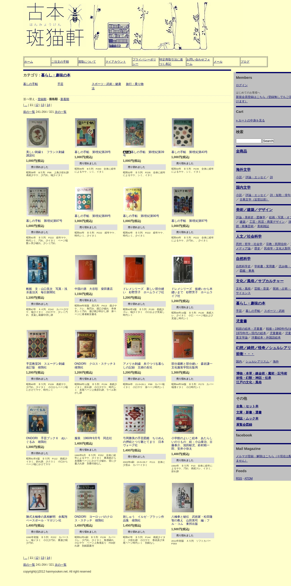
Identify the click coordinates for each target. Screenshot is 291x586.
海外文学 (243, 169)
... (25, 105)
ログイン (242, 85)
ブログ (245, 61)
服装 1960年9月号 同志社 (93, 438)
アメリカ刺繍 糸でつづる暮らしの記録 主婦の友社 (143, 365)
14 (48, 105)
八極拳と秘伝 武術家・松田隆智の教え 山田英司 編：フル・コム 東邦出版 (192, 520)
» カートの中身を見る (250, 120)
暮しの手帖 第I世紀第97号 (189, 221)
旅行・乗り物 (135, 84)
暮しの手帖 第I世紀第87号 (44, 221)
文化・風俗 (243, 288)
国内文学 (243, 187)
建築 (243, 221)
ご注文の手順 (60, 61)
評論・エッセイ (256, 177)
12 (36, 105)
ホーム (28, 61)
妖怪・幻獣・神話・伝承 (253, 378)
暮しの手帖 (30, 84)
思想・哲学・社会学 (249, 244)
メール (218, 61)
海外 (276, 361)
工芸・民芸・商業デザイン (267, 221)
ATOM (249, 478)
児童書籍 (275, 333)
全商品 (241, 151)
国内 (239, 361)
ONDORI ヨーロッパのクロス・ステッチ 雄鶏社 (94, 518)
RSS (239, 478)
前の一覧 (29, 112)
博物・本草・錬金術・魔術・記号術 (261, 373)
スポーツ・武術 (274, 311)
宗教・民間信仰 (276, 244)
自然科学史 (243, 266)
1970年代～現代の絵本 (251, 333)
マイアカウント (115, 61)
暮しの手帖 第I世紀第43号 (189, 152)
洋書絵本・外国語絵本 (266, 337)
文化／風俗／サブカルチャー (260, 281)
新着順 (64, 99)
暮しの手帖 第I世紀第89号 (93, 216)
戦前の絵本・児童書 (249, 328)
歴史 (257, 248)
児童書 (241, 321)
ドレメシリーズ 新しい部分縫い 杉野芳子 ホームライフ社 (143, 290)
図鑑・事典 (247, 270)
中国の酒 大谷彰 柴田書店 (94, 289)
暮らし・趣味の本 (55, 75)
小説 (239, 177)
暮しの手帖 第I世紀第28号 (93, 152)
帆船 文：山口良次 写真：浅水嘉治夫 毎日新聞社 (46, 290)
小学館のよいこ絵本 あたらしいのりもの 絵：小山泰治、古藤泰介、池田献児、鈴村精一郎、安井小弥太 (192, 443)
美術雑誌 (263, 226)
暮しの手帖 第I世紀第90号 (141, 216)
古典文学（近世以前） (254, 199)
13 (42, 105)
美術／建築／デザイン (254, 210)
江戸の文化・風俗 (249, 382)
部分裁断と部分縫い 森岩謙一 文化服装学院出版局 (193, 365)
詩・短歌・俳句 (280, 195)
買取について (87, 61)
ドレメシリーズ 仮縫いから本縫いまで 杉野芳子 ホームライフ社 (192, 292)
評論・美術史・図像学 (250, 217)
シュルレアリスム (257, 361)
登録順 (42, 99)
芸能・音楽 (261, 288)
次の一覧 (61, 112)
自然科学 (243, 259)
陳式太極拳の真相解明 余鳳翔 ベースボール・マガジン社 (48, 518)
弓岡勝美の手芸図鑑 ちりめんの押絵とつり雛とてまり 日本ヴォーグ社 (143, 441)
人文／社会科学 (249, 236)
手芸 (60, 84)
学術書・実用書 (264, 266)
